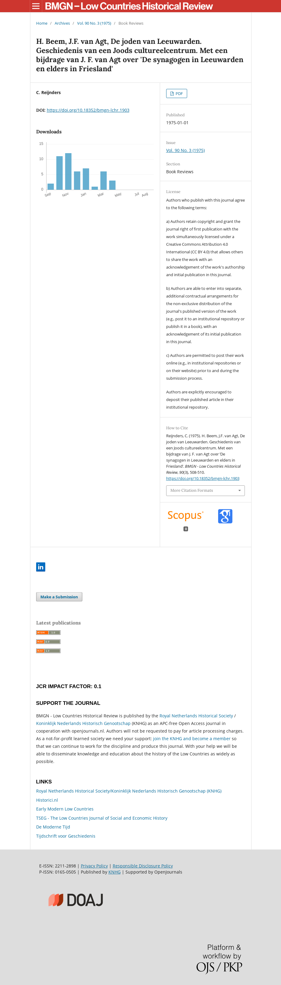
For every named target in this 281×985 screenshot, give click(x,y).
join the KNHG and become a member (192, 738)
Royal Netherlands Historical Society (196, 716)
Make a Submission (59, 597)
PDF (179, 93)
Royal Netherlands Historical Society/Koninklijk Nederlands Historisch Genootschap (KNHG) (128, 791)
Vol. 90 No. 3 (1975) (94, 23)
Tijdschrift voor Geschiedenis (65, 836)
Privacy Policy (94, 866)
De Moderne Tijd (53, 827)
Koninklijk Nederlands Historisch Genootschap (83, 723)
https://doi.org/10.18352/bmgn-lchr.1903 (88, 110)
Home (41, 23)
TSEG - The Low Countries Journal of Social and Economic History (101, 818)
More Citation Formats (191, 490)
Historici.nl (47, 800)
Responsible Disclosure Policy (143, 866)
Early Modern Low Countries (65, 809)
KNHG (114, 872)
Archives (62, 23)
